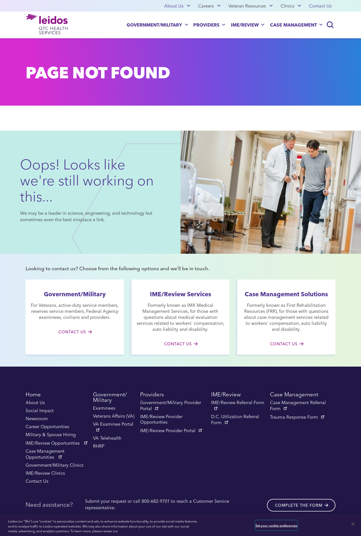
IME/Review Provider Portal (171, 430)
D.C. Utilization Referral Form (235, 420)
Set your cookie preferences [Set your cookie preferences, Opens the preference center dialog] (276, 525)
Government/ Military (110, 398)
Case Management (293, 24)
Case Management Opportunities (45, 454)
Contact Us (320, 5)
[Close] (352, 523)
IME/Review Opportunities (57, 443)
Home (33, 395)
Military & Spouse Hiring (51, 435)
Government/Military (154, 24)
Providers (206, 24)
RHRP (98, 446)
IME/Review (245, 24)
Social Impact (40, 411)
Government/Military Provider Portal (170, 406)
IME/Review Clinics (45, 473)
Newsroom (37, 419)
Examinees (104, 408)
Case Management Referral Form (298, 406)
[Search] (330, 25)
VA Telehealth (107, 438)
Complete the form (298, 505)
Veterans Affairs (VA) (113, 416)
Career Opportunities (47, 427)
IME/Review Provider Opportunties (161, 419)
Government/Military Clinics (54, 465)
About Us (174, 5)
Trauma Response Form (297, 417)
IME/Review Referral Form (237, 405)
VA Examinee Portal (113, 426)
